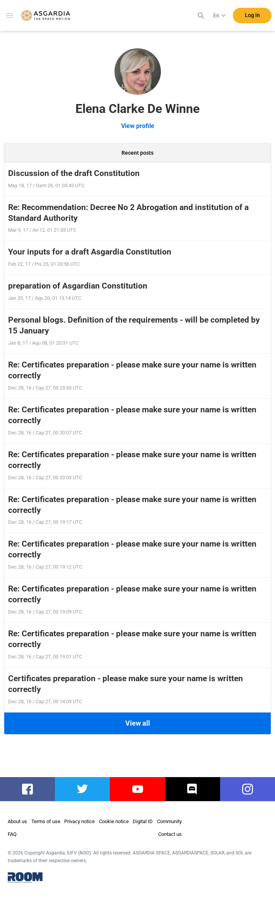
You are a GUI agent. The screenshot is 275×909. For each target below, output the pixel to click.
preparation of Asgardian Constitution (77, 285)
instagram (247, 789)
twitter (83, 789)
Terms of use (45, 821)
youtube (138, 789)
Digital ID (143, 821)
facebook (28, 789)
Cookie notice (114, 821)
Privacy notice (79, 821)
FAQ (12, 834)
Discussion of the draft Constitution (74, 173)
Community (169, 821)
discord (192, 789)
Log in (252, 15)
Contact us (170, 834)
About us (17, 821)
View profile (137, 126)
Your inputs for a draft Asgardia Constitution (89, 251)
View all (137, 723)
